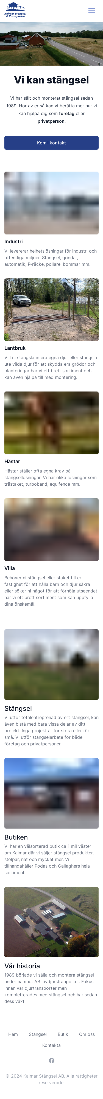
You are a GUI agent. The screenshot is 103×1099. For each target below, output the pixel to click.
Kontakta (51, 1045)
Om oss (87, 1034)
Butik (63, 1034)
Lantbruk (15, 348)
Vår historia (22, 966)
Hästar (12, 461)
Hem (13, 1034)
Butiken (16, 837)
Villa (9, 568)
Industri (13, 241)
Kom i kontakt (51, 143)
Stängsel (18, 708)
